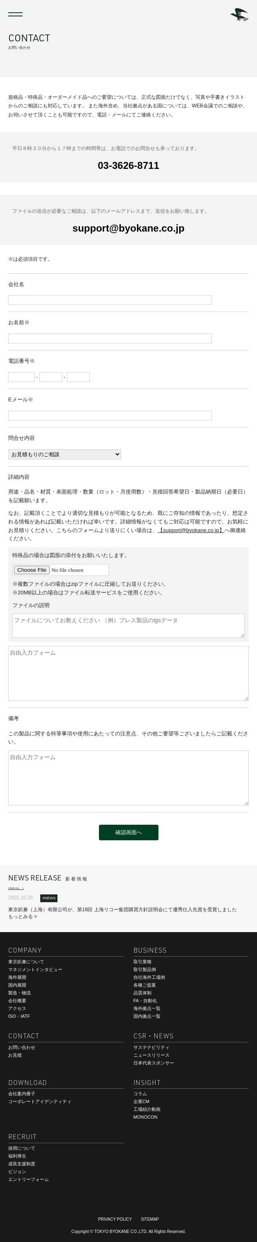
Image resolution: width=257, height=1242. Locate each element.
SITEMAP (150, 1219)
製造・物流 (19, 992)
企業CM (141, 1101)
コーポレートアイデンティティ (39, 1101)
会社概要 (17, 1000)
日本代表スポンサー (153, 1062)
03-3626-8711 (128, 165)
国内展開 (17, 985)
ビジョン (17, 1171)
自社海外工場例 (149, 977)
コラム (140, 1093)
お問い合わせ (21, 1047)
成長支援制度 (21, 1163)
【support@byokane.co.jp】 (191, 530)
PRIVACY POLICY (115, 1219)
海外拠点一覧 (147, 1008)
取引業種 (142, 961)
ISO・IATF (19, 1016)
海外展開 (17, 977)
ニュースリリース (151, 1055)
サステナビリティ (151, 1047)
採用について (21, 1148)
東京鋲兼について (26, 961)
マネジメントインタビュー (35, 969)
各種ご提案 (144, 985)
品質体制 (142, 992)
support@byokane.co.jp (129, 228)
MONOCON (145, 1117)
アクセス (17, 1008)
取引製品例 (144, 969)
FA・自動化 (145, 1000)
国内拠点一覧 (147, 1016)
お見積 (15, 1055)
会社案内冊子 (21, 1093)
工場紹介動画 (147, 1109)
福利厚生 (17, 1155)
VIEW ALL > (16, 888)
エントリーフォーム (28, 1179)
